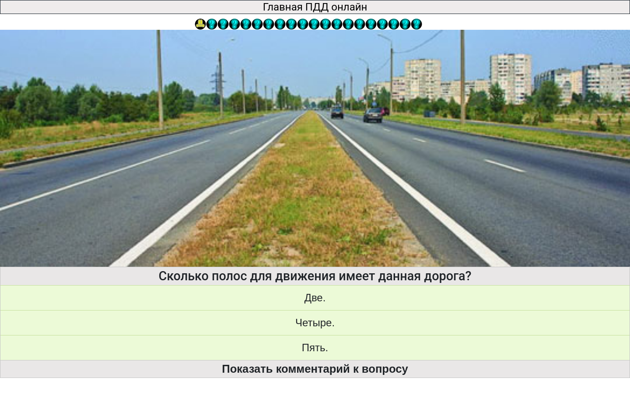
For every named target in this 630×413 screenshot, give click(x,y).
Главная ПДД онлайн (315, 7)
